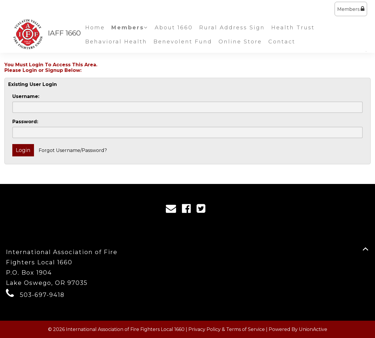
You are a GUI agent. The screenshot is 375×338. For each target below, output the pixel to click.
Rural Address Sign (232, 27)
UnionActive (313, 329)
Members (350, 9)
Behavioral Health (116, 41)
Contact (281, 41)
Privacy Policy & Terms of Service (226, 329)
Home (95, 27)
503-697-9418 (42, 294)
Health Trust (293, 27)
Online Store (240, 41)
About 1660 (174, 27)
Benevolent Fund (183, 41)
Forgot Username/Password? (73, 150)
